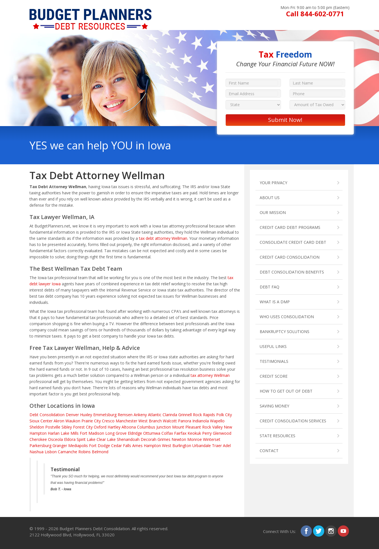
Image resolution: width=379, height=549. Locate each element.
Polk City (224, 414)
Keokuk (194, 433)
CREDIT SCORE (273, 376)
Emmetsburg (105, 414)
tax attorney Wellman (210, 375)
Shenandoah (128, 439)
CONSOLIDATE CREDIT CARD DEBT (293, 242)
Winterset (211, 439)
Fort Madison (92, 433)
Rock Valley (212, 427)
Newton (179, 439)
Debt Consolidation (47, 414)
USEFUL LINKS (273, 346)
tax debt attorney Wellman (163, 238)
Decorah (148, 439)
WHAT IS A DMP (275, 301)
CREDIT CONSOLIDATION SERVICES (293, 420)
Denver (72, 414)
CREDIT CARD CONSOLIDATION (289, 257)
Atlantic (154, 414)
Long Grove (116, 433)
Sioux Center (40, 420)
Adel (227, 445)
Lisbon (51, 451)
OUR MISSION (273, 212)
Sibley (66, 427)
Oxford (100, 427)
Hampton (152, 445)
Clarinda (170, 414)
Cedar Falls (121, 445)
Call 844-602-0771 (315, 13)
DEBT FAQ (269, 287)
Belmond (100, 451)
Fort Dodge (99, 445)
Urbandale (201, 445)
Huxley (86, 414)
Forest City (83, 427)
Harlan (54, 433)
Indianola (200, 420)
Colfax (167, 433)
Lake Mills (70, 433)
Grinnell (185, 414)
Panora (184, 420)
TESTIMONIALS (274, 361)
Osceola (55, 439)
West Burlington (176, 445)
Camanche (67, 451)
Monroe (194, 439)
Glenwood (222, 433)
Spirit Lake (86, 439)
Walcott (170, 420)
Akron (59, 420)
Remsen (125, 414)
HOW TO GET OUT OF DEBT (286, 391)
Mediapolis (78, 445)
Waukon (72, 420)
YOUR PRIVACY (273, 182)
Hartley (114, 427)
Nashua (36, 451)
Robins (84, 451)
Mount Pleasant (186, 427)
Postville (52, 427)
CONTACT (269, 450)
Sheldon (36, 427)
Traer (217, 445)
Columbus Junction (154, 427)
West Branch (150, 420)
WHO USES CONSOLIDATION (287, 316)
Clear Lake (106, 439)
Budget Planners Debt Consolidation (95, 528)
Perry (207, 433)
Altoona (129, 427)
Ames (137, 445)
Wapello (217, 420)
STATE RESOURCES (277, 435)
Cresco (108, 420)
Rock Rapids (204, 414)
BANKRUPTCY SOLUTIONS (284, 331)
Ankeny (140, 414)
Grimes (163, 439)
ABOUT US (270, 197)
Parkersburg (40, 445)
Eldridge (135, 433)
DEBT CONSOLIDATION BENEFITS (292, 272)
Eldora (70, 439)
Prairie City (91, 420)
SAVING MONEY (274, 406)
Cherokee (38, 439)
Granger (59, 445)
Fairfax (180, 433)
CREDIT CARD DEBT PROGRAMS (290, 227)
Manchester (126, 420)
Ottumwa (151, 433)
